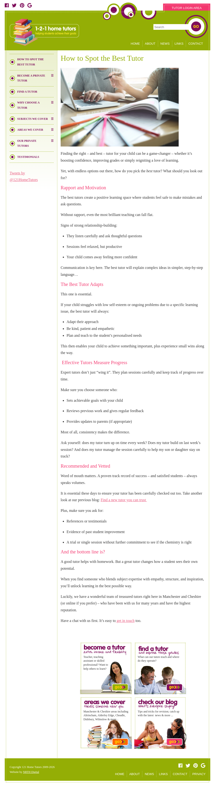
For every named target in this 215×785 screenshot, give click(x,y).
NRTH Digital (31, 772)
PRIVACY (199, 774)
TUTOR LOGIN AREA (187, 8)
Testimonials (28, 157)
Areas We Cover (30, 129)
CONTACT (195, 43)
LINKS (179, 43)
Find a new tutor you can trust (124, 500)
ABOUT (150, 43)
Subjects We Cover (32, 119)
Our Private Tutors (26, 143)
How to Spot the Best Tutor (30, 62)
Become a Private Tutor (31, 78)
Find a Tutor (27, 91)
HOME (135, 43)
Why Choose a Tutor (28, 105)
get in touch (125, 621)
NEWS (165, 43)
